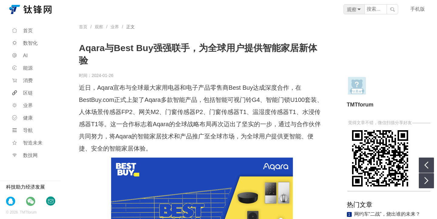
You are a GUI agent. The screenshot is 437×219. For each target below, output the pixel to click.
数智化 (25, 43)
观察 (99, 26)
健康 (22, 117)
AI (20, 55)
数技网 (25, 155)
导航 (22, 130)
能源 (22, 68)
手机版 (417, 9)
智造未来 (27, 142)
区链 (22, 93)
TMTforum (360, 105)
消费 (22, 80)
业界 (22, 105)
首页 (22, 30)
